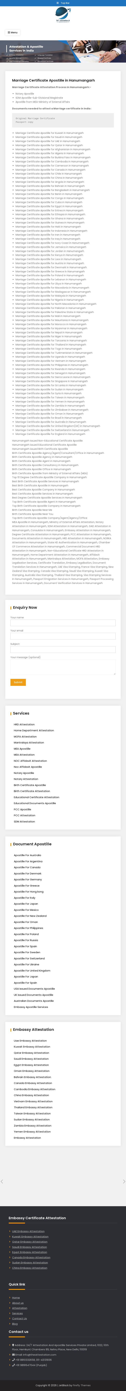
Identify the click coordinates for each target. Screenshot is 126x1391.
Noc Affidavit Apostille (28, 767)
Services (17, 1313)
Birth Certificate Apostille (30, 785)
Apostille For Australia (27, 855)
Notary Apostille (24, 773)
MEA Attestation (24, 754)
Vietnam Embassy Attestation (33, 1101)
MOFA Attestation (25, 736)
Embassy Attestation (27, 1138)
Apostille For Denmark (27, 873)
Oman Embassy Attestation (31, 1071)
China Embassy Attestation (31, 1095)
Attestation (19, 1308)
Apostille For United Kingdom (32, 970)
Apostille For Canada (27, 867)
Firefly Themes (82, 1385)
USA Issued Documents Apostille (34, 988)
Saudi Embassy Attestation (31, 1059)
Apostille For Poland (26, 934)
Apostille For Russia (26, 940)
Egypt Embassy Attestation (31, 1065)
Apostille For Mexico (26, 910)
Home (16, 1297)
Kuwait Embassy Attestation (32, 1046)
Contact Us (19, 1318)
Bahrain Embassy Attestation (32, 1077)
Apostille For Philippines (28, 928)
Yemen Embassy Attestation (32, 1131)
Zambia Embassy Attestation (32, 1125)
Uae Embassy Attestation (30, 1040)
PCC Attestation (24, 815)
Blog (15, 1324)
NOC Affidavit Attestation (30, 761)
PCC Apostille (22, 809)
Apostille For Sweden (27, 952)
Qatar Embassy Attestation (31, 1053)
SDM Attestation (24, 821)
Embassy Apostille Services (31, 1007)
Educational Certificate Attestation (36, 797)
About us (18, 1303)
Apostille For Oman (26, 922)
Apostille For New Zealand (30, 916)
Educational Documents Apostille (35, 803)
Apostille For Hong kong (28, 891)
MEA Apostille (22, 748)
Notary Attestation (26, 779)
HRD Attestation (24, 724)
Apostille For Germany (28, 879)
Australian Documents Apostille (34, 1001)
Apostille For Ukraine (26, 964)
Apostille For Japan (26, 904)
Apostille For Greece (27, 885)
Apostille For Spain (25, 946)
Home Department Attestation (34, 730)
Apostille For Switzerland (29, 958)
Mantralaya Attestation (29, 742)
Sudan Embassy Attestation (32, 1119)
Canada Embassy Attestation (33, 1083)
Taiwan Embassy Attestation (32, 1113)
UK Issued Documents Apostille (33, 995)
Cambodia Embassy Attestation (34, 1089)
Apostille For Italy (24, 898)
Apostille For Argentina (28, 861)
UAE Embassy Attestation (28, 1231)
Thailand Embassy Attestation (33, 1107)
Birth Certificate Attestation (32, 791)
